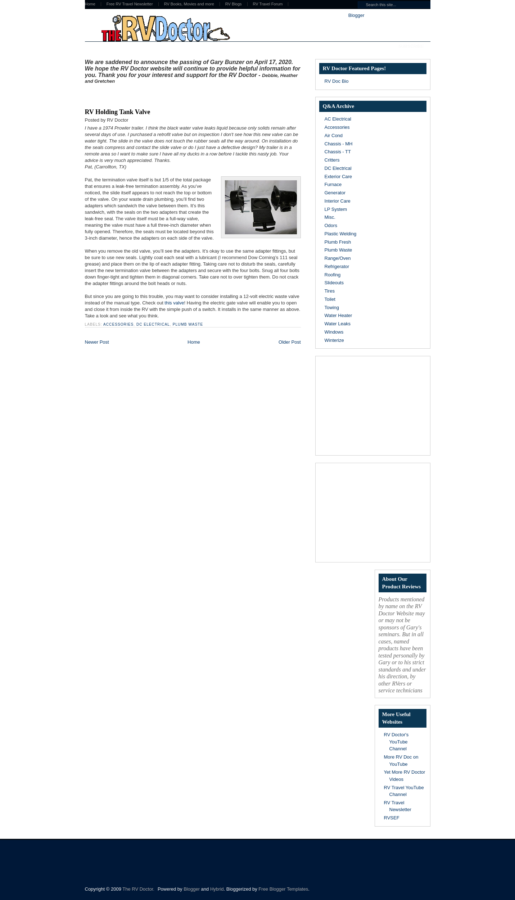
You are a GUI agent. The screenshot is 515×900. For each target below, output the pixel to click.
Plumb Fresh (338, 242)
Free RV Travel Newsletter (130, 4)
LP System (336, 209)
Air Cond (334, 135)
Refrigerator (337, 266)
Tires (330, 291)
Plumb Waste (188, 324)
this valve (174, 303)
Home (90, 4)
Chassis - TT (338, 151)
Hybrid (217, 889)
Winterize (334, 340)
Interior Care (338, 201)
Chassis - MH (339, 143)
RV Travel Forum (268, 4)
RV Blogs (233, 4)
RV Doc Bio (337, 81)
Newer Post (97, 342)
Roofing (333, 274)
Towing (332, 307)
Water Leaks (338, 323)
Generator (335, 192)
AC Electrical (338, 119)
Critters (332, 160)
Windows (334, 332)
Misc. (330, 217)
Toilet (330, 299)
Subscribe (411, 46)
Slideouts (334, 282)
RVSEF (391, 817)
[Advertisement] (169, 94)
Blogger (356, 15)
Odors (331, 225)
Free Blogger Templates (283, 889)
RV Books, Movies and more (189, 4)
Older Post (290, 342)
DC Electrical (153, 324)
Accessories (118, 324)
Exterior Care (338, 176)
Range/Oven (338, 258)
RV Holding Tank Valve (117, 112)
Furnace (333, 184)
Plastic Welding (341, 233)
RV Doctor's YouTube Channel (396, 741)
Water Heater (338, 315)
